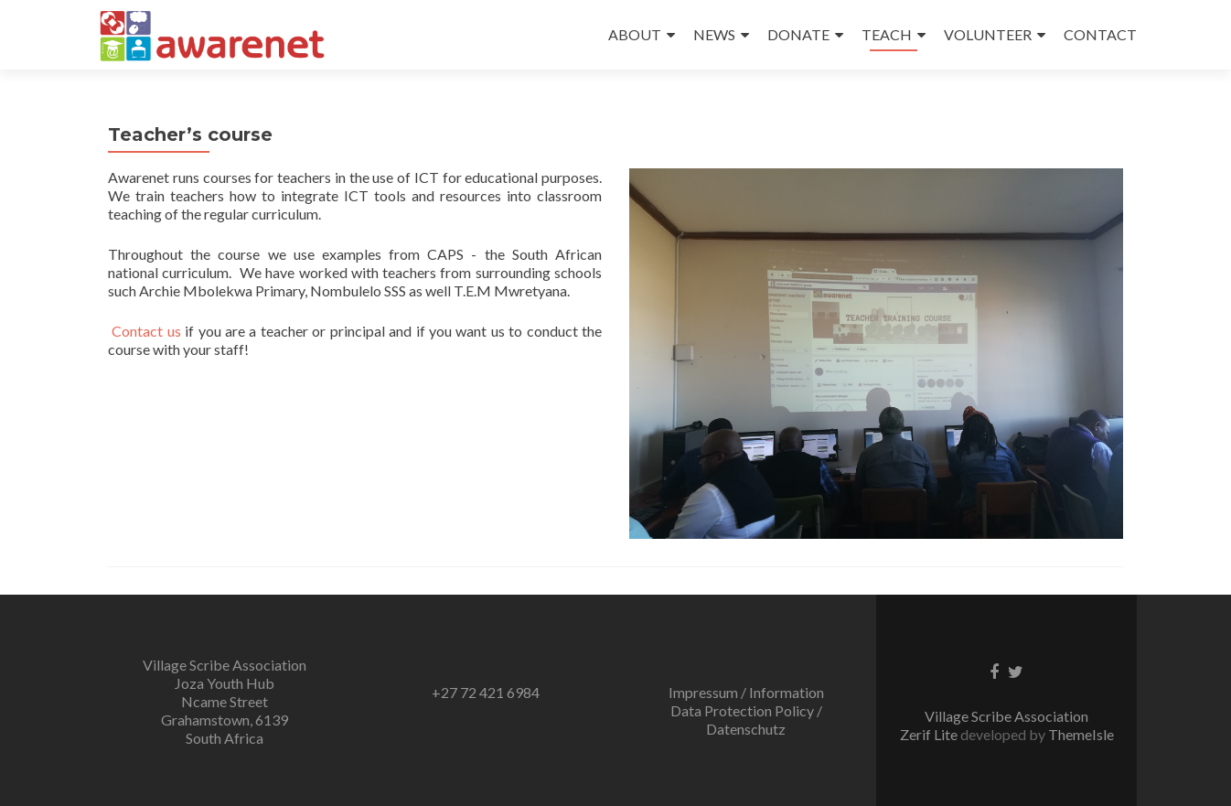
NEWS (714, 34)
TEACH (887, 34)
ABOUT (634, 34)
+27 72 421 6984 (486, 692)
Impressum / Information (746, 692)
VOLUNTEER (988, 34)
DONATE (798, 34)
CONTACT (1100, 34)
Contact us (146, 330)
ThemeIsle (1081, 734)
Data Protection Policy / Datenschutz (746, 719)
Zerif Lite (930, 734)
